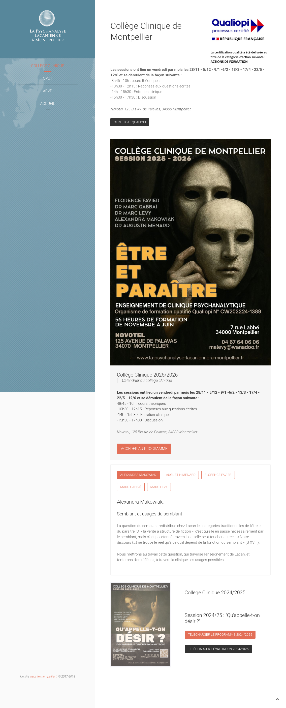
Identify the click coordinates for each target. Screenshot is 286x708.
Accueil (47, 103)
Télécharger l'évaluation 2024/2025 (218, 649)
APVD (47, 91)
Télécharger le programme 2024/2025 (220, 634)
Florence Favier (218, 475)
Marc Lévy (159, 487)
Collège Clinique (47, 66)
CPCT (47, 78)
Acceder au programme (144, 446)
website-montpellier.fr (43, 676)
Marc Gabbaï (130, 487)
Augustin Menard (181, 475)
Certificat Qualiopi (130, 122)
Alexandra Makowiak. (138, 475)
